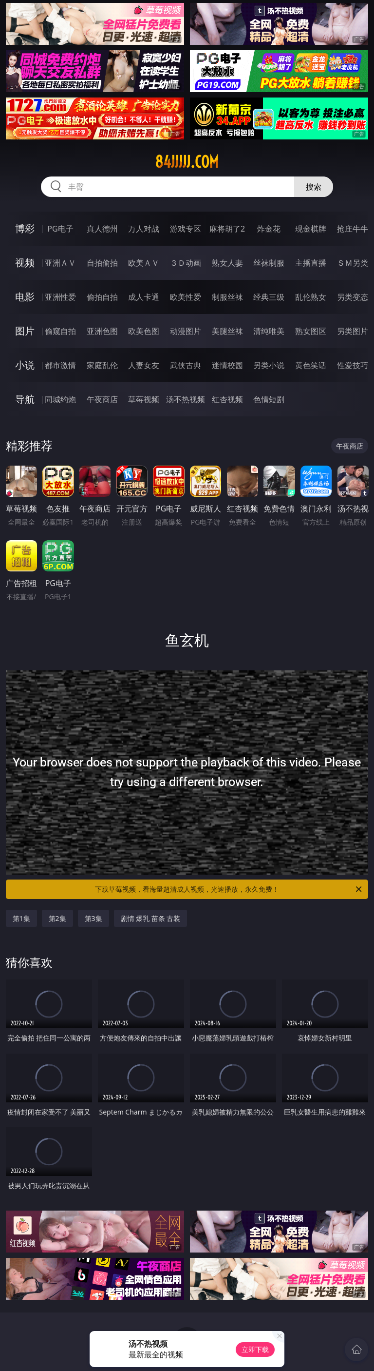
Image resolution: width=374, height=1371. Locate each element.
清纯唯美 (268, 331)
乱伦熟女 (310, 297)
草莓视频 (143, 399)
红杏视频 (227, 399)
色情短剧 (268, 399)
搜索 (313, 186)
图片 (25, 330)
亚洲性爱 (60, 297)
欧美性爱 (185, 297)
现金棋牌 (310, 228)
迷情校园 (227, 365)
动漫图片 (185, 331)
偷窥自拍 (60, 331)
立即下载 (255, 1349)
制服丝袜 (227, 297)
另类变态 (352, 297)
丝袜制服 (268, 262)
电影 (25, 296)
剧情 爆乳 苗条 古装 (151, 918)
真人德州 (102, 228)
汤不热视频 (185, 399)
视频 (25, 262)
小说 (25, 365)
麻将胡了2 (227, 228)
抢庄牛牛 (352, 228)
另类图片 (352, 331)
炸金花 (268, 228)
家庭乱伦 (102, 365)
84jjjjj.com (187, 162)
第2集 (57, 918)
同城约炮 (60, 399)
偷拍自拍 (102, 297)
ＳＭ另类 (352, 262)
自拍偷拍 (102, 262)
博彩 (25, 228)
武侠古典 (185, 365)
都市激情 (60, 365)
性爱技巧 (352, 365)
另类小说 (268, 365)
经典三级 (268, 297)
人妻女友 (143, 365)
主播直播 (310, 262)
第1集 (21, 918)
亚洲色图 (102, 331)
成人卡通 (143, 297)
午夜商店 (102, 399)
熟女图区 (310, 331)
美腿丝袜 (227, 331)
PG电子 (60, 228)
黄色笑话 (310, 365)
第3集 (93, 918)
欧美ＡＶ (143, 262)
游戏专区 (185, 228)
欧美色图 (143, 331)
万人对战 (143, 228)
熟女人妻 (227, 262)
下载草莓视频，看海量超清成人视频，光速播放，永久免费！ (229, 889)
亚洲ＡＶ (60, 262)
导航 (25, 399)
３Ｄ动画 (185, 262)
